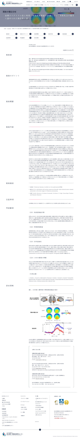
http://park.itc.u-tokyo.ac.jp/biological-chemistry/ (49, 369)
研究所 (35, 5)
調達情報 (63, 1)
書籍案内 (23, 415)
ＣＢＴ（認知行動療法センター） (7, 425)
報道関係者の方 (29, 1)
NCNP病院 (40, 5)
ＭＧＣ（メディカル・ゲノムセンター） (8, 420)
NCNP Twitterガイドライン (41, 413)
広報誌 (3, 398)
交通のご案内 (23, 407)
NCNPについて (30, 5)
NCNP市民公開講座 (40, 407)
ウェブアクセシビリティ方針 (41, 411)
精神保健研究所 (5, 415)
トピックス (46, 5)
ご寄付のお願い (39, 405)
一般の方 (43, 1)
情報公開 (58, 1)
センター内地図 (24, 409)
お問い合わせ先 (39, 414)
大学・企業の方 (37, 1)
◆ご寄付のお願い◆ (50, 1)
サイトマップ (38, 403)
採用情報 (66, 5)
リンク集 (71, 5)
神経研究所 (4, 413)
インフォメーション (54, 5)
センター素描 (38, 409)
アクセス (62, 5)
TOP (5, 28)
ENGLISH (76, 1)
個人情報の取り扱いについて (41, 401)
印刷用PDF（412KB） (67, 50)
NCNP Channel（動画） (6, 404)
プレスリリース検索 (24, 398)
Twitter (3, 406)
